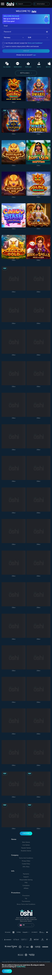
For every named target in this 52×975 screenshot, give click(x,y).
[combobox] (41, 4)
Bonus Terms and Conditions (26, 904)
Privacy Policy (26, 861)
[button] (23, 37)
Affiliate (26, 888)
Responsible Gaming (26, 880)
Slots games (26, 842)
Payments (26, 874)
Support (26, 877)
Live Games (26, 845)
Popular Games (26, 848)
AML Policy (26, 867)
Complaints (26, 885)
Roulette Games (26, 851)
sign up (26, 51)
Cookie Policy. (21, 967)
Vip (26, 898)
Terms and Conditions (35, 43)
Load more (26, 833)
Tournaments (26, 901)
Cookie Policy (26, 864)
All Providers (26, 73)
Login (34, 55)
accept (7, 971)
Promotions (26, 895)
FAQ (26, 882)
